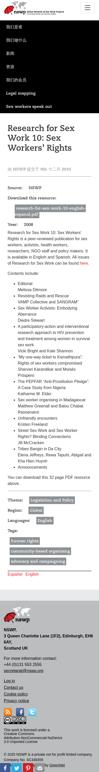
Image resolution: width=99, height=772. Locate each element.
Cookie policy (16, 694)
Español (15, 574)
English (45, 520)
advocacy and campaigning (38, 561)
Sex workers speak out (29, 106)
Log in (9, 681)
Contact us (13, 687)
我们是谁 (14, 27)
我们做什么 (16, 40)
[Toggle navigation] (87, 8)
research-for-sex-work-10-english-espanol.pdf (50, 211)
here (84, 263)
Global (36, 510)
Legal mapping (21, 93)
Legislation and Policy (52, 500)
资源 (10, 66)
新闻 (10, 53)
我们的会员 (16, 80)
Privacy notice (16, 701)
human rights (25, 541)
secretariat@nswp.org (23, 670)
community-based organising (40, 551)
